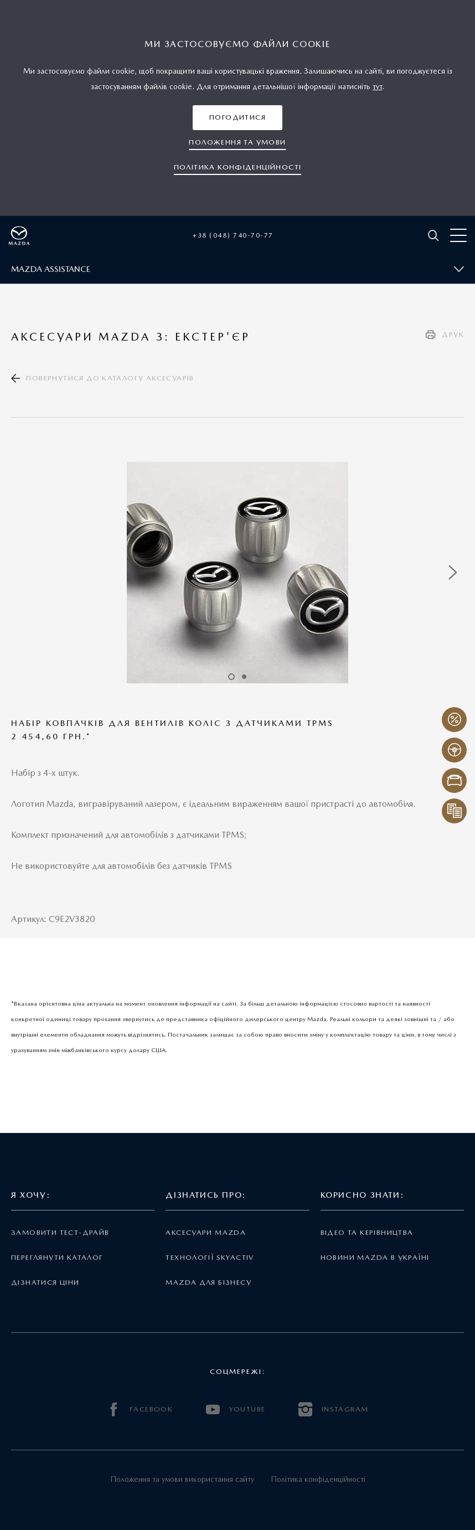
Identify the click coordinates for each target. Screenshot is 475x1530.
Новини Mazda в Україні (375, 1257)
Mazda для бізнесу (208, 1282)
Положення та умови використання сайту (182, 1479)
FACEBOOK (140, 1409)
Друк (453, 334)
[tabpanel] (237, 572)
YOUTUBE (235, 1409)
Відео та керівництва (367, 1232)
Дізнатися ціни (45, 1282)
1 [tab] (231, 676)
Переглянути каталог (57, 1257)
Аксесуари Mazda (206, 1232)
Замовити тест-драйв (60, 1232)
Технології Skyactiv (210, 1257)
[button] (237, 117)
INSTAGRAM (333, 1409)
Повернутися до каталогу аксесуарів (110, 378)
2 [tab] (244, 676)
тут (377, 86)
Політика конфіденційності (318, 1479)
